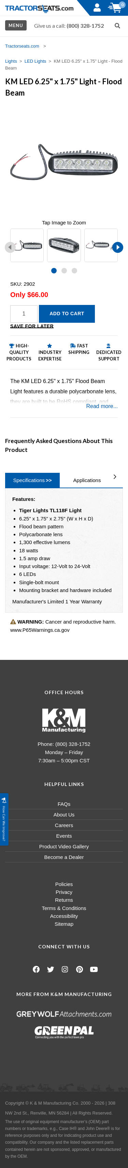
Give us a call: (69, 25)
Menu (16, 25)
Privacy (64, 892)
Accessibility (64, 916)
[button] (54, 270)
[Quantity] (24, 314)
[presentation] (10, 247)
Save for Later (32, 326)
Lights (11, 61)
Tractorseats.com (22, 46)
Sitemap (64, 924)
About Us (64, 814)
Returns (64, 900)
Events (64, 836)
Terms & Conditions (64, 908)
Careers (64, 825)
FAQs (64, 804)
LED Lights (35, 61)
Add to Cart (66, 313)
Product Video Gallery (64, 846)
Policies (64, 884)
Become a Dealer (64, 857)
